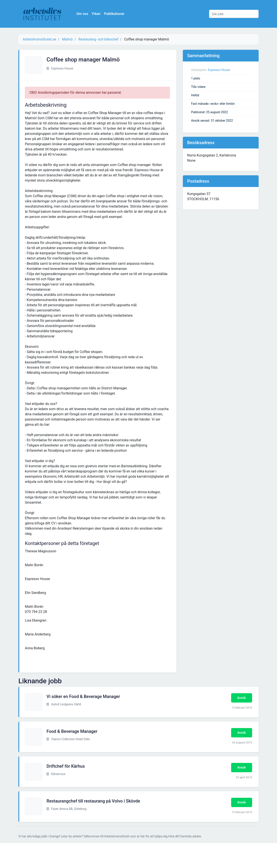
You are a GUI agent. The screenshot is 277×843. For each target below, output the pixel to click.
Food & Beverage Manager (72, 731)
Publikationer (114, 14)
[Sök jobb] (234, 14)
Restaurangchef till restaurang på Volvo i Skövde (93, 801)
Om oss (82, 14)
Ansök (241, 698)
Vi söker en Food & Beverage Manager (83, 696)
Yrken (96, 14)
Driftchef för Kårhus (66, 766)
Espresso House (219, 70)
